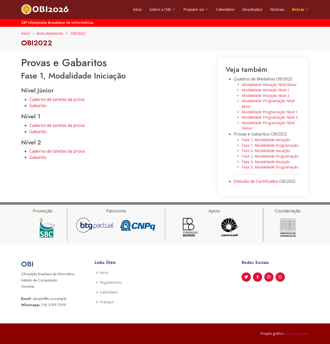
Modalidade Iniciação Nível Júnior (268, 87)
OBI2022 (77, 33)
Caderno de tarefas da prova (57, 99)
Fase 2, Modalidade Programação (269, 154)
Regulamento (111, 282)
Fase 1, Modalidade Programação (269, 143)
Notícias (277, 9)
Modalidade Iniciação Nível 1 (265, 92)
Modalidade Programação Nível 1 (269, 113)
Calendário (225, 9)
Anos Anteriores (49, 33)
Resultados (252, 9)
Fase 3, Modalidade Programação (269, 164)
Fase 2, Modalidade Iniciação (265, 149)
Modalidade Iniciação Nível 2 (265, 98)
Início (137, 9)
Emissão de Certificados (256, 176)
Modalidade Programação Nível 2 (269, 118)
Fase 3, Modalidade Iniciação (265, 159)
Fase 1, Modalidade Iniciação (265, 138)
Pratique (107, 302)
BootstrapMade (296, 333)
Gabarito (37, 105)
